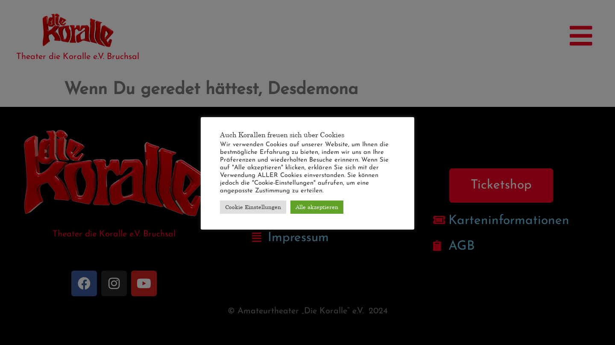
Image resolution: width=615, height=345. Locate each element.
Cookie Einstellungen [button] (253, 206)
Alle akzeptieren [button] (317, 206)
